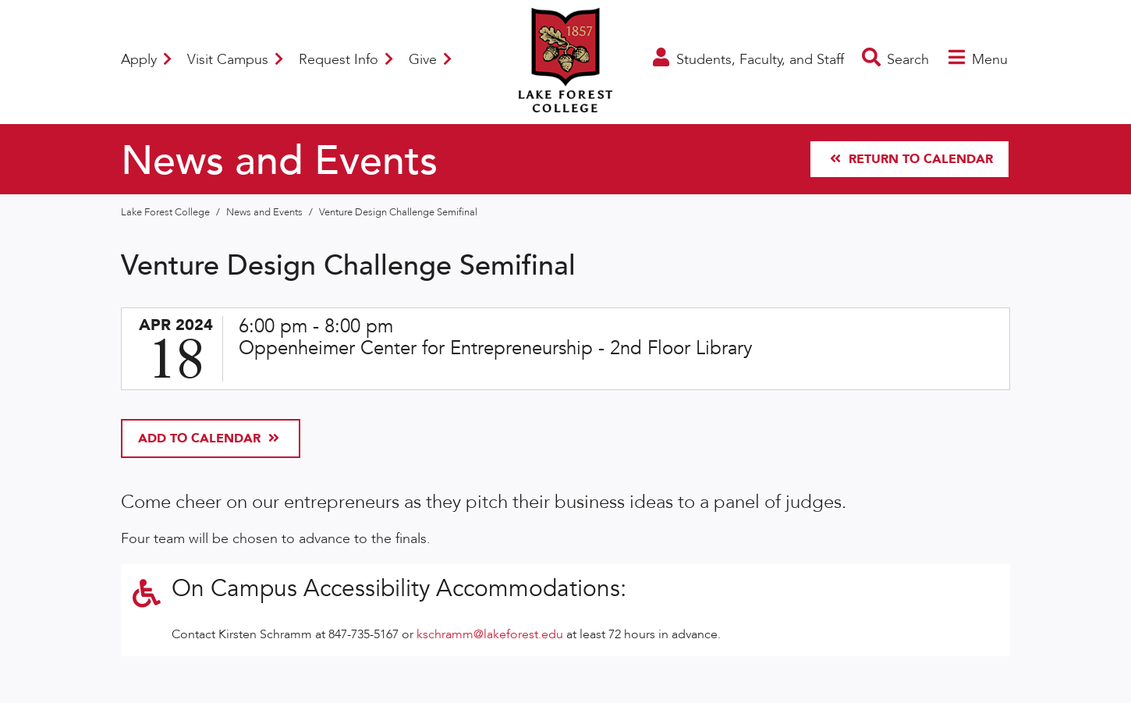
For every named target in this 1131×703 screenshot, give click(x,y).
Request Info (346, 59)
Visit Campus (235, 59)
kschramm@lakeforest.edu (490, 634)
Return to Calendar (911, 159)
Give (430, 59)
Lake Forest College (166, 212)
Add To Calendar (208, 438)
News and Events (265, 212)
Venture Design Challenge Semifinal (398, 212)
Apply (146, 59)
